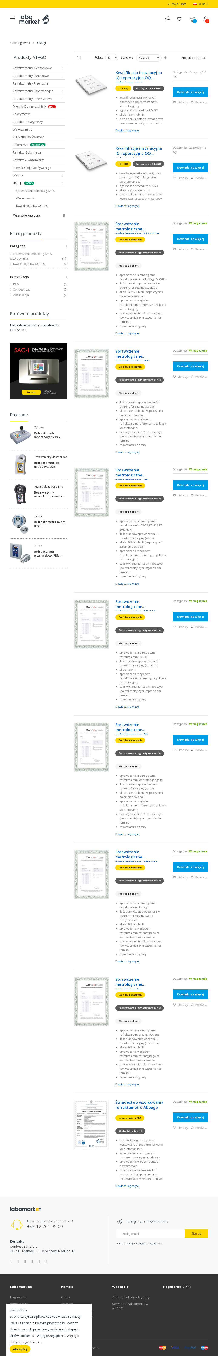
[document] (49, 1330)
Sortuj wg (127, 57)
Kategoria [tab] (17, 246)
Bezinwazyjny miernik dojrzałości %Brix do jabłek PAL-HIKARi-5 (49, 494)
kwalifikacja (20, 295)
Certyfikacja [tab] (19, 277)
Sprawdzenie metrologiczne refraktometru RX (131, 728)
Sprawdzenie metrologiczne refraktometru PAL (133, 354)
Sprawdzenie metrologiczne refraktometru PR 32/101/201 (131, 473)
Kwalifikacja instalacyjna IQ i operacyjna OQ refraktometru (138, 76)
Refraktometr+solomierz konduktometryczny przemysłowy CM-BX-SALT (49, 524)
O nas (65, 1297)
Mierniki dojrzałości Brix (48, 486)
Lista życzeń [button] (182, 102)
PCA (15, 284)
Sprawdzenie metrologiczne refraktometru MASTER (137, 227)
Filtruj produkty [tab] (26, 233)
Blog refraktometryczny (130, 1297)
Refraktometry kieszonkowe (50, 457)
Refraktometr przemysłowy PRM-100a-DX (48, 553)
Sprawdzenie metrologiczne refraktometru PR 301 (135, 605)
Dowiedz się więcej (127, 130)
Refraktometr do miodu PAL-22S (47, 464)
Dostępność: (180, 72)
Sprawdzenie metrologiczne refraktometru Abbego (136, 855)
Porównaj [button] (199, 102)
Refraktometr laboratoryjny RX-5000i (47, 435)
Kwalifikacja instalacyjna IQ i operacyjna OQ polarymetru (138, 151)
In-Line (38, 516)
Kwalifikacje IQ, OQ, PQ (29, 264)
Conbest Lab (21, 289)
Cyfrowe (39, 427)
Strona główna (20, 43)
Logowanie (18, 1297)
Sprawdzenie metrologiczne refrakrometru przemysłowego (130, 982)
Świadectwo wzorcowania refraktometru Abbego (139, 1104)
